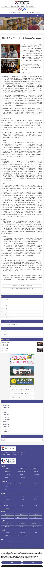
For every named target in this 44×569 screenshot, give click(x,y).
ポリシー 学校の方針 (30, 12)
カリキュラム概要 (7, 505)
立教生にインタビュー (35, 523)
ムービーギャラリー (22, 523)
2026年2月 (5, 409)
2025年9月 (5, 421)
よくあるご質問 (13, 12)
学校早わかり (35, 468)
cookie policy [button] (7, 554)
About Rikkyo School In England (21, 544)
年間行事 (36, 499)
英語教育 (22, 505)
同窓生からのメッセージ (7, 311)
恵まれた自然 (7, 489)
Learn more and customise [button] (22, 566)
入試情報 (3, 530)
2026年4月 (5, 405)
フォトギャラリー (5, 315)
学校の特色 (4, 481)
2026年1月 (5, 412)
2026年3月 (5, 407)
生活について (21, 526)
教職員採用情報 (22, 477)
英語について (7, 526)
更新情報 (3, 511)
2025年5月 (5, 431)
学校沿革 (22, 468)
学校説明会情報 (22, 532)
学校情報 (3, 466)
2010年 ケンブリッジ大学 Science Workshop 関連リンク (22, 288)
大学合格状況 (7, 471)
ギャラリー (4, 521)
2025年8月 (5, 424)
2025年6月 (5, 429)
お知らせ (3, 302)
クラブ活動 (22, 496)
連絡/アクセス (7, 477)
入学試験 (8, 532)
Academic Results (21, 471)
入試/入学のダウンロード (22, 535)
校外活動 (8, 499)
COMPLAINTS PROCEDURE (8, 544)
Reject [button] (11, 562)
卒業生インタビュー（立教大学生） (9, 324)
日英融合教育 (7, 486)
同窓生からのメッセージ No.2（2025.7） (20, 393)
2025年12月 (5, 414)
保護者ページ (31, 6)
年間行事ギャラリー (6, 318)
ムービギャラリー (5, 334)
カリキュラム (4, 502)
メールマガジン (21, 12)
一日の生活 (22, 499)
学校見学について (21, 541)
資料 (5, 6)
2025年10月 (5, 419)
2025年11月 (5, 417)
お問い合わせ (13, 6)
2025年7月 (5, 426)
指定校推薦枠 (7, 535)
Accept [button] (32, 562)
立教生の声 (4, 305)
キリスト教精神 (8, 483)
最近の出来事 (4, 299)
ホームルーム (7, 496)
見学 (22, 6)
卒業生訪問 (4, 308)
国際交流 (22, 483)
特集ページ (36, 517)
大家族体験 (36, 483)
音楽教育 (8, 508)
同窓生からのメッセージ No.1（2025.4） (20, 397)
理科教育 (36, 505)
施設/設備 (36, 471)
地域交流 (36, 486)
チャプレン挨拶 (36, 474)
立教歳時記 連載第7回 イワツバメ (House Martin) (22, 285)
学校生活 (3, 493)
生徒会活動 (36, 496)
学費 (36, 532)
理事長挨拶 (8, 474)
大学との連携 (21, 486)
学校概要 (8, 468)
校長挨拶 (22, 474)
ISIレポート (36, 541)
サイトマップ (38, 12)
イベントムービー (35, 526)
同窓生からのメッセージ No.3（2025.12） (20, 389)
